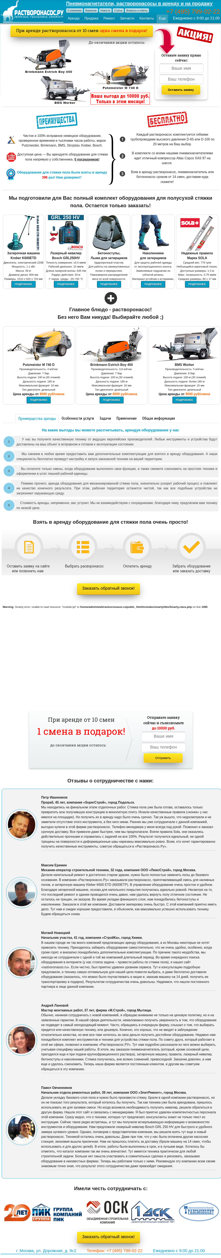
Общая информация (158, 418)
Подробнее (23, 284)
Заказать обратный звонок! (108, 588)
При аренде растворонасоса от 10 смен (81, 30)
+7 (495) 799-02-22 (193, 11)
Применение (126, 418)
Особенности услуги (78, 418)
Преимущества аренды (37, 418)
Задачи (105, 418)
